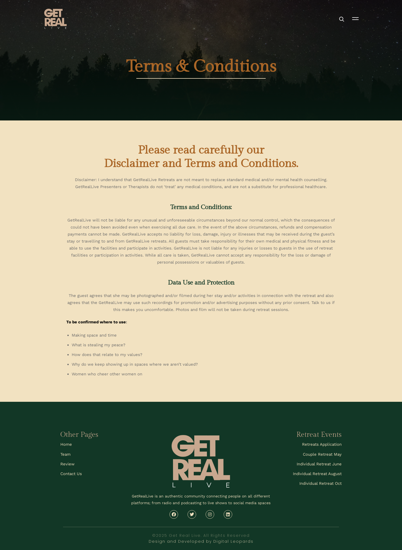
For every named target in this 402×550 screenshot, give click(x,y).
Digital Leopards (233, 541)
